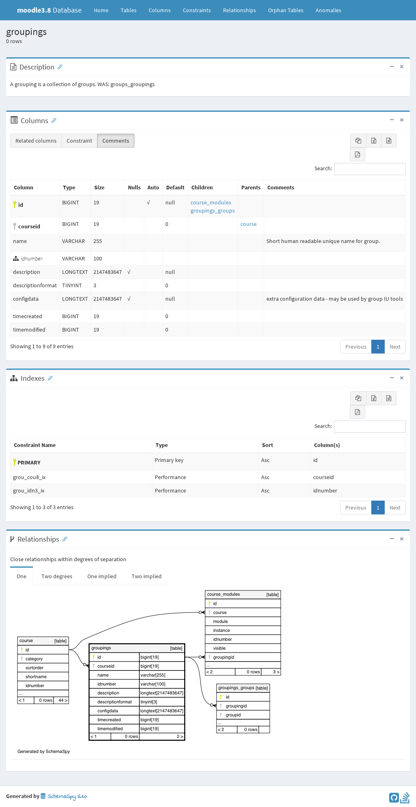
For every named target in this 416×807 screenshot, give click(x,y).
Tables (132, 10)
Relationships (239, 10)
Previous (355, 346)
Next (395, 346)
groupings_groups (213, 210)
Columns (160, 10)
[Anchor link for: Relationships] (63, 538)
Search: (360, 169)
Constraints (197, 10)
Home (101, 10)
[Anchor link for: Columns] (52, 120)
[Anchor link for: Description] (58, 66)
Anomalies (328, 10)
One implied (102, 576)
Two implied (147, 576)
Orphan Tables (285, 10)
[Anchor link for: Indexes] (48, 377)
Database (49, 10)
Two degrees (56, 576)
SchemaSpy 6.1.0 (64, 796)
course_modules (211, 202)
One (21, 576)
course (248, 224)
